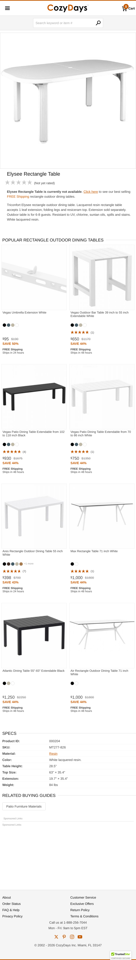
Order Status (11, 904)
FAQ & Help (10, 910)
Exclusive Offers (82, 904)
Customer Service (83, 897)
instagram (72, 937)
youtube (80, 937)
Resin (53, 753)
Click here (90, 191)
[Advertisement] (68, 856)
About (6, 897)
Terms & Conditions (84, 916)
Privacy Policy (12, 916)
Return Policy (80, 910)
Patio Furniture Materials (24, 806)
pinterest (64, 937)
